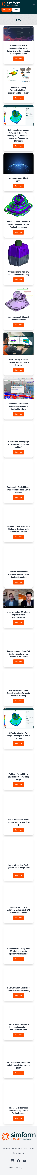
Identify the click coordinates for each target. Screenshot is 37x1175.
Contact (31, 1148)
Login (16, 10)
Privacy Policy (17, 1148)
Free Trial (6, 10)
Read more (18, 59)
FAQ (25, 1148)
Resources (6, 1148)
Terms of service (18, 1153)
